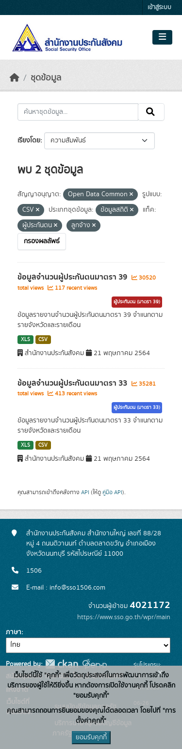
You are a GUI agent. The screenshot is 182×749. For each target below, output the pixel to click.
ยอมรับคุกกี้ (91, 737)
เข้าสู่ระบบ (159, 7)
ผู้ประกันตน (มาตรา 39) (137, 301)
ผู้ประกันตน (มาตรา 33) (137, 407)
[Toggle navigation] (162, 37)
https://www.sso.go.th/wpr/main (123, 617)
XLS (25, 339)
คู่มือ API (112, 492)
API (85, 492)
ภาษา (13, 632)
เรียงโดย (28, 140)
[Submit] (151, 112)
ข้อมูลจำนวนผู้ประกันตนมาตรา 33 (73, 383)
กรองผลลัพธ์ (42, 241)
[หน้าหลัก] (14, 78)
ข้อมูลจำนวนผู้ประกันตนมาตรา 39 (73, 277)
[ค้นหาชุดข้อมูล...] (77, 112)
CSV (43, 339)
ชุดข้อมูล (46, 78)
